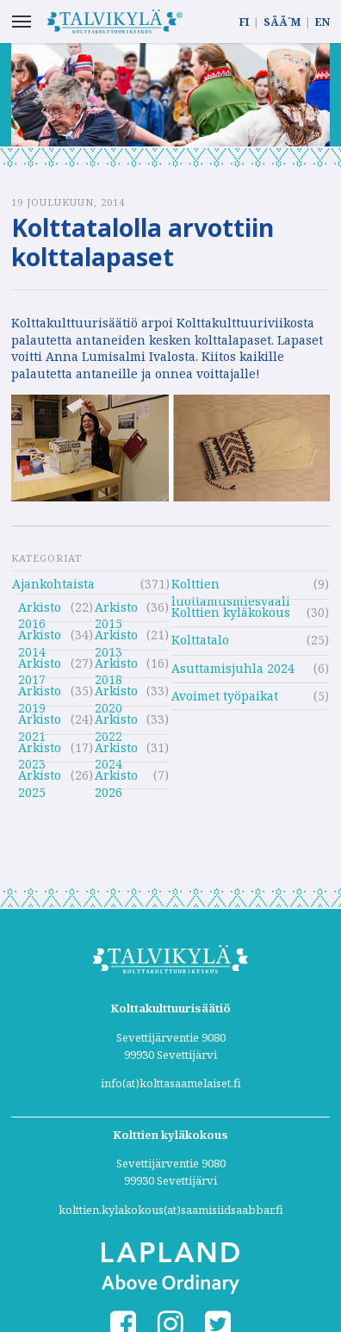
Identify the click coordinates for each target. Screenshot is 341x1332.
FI (244, 22)
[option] (170, 94)
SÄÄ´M (282, 22)
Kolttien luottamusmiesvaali (230, 586)
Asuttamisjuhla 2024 (232, 668)
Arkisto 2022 (116, 721)
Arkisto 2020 (116, 693)
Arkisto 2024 (116, 750)
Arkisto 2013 (116, 637)
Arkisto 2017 (39, 665)
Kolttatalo (200, 640)
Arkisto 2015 (116, 609)
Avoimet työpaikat (224, 696)
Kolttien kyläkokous (230, 612)
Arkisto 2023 (39, 750)
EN (322, 22)
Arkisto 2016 (39, 609)
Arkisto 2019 (39, 693)
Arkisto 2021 (39, 721)
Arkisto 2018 (116, 665)
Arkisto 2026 (116, 777)
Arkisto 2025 (39, 777)
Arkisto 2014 (39, 637)
